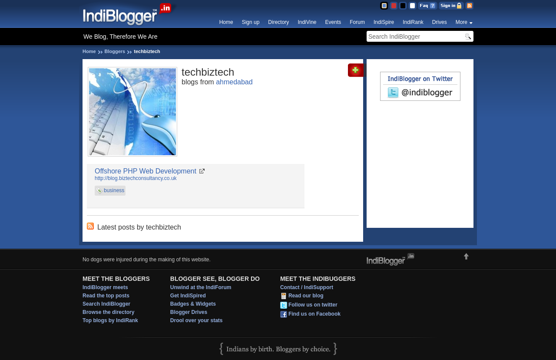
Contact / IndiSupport (306, 287)
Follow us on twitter (313, 305)
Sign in (451, 6)
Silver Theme (403, 6)
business (114, 190)
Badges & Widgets (193, 304)
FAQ (427, 6)
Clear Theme (412, 6)
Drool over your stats (196, 320)
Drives (439, 22)
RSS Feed (469, 6)
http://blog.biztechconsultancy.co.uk (136, 178)
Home (226, 22)
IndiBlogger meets (105, 287)
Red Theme (393, 6)
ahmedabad (234, 82)
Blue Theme (384, 6)
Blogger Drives (188, 312)
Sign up (251, 22)
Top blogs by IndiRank (110, 320)
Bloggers (115, 51)
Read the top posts (106, 296)
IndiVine (307, 22)
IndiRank (413, 22)
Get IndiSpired (188, 296)
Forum (357, 22)
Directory (278, 22)
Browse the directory (108, 312)
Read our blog (306, 296)
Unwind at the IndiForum (201, 287)
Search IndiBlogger (106, 304)
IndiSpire (384, 22)
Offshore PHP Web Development (145, 171)
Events (333, 22)
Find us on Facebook (314, 314)
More (461, 22)
